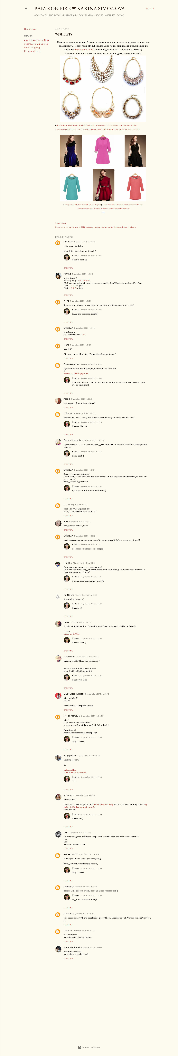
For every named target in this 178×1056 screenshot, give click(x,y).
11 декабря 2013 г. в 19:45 (91, 364)
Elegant (140, 205)
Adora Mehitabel (72, 947)
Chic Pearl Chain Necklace (96, 125)
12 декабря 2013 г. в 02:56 (88, 657)
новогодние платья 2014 (36, 40)
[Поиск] (150, 8)
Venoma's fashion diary (102, 804)
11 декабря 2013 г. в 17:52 (84, 242)
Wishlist (110, 15)
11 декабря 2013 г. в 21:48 (91, 422)
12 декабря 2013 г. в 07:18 (84, 795)
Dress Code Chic (72, 634)
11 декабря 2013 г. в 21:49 (91, 452)
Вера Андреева (72, 364)
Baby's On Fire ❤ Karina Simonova (79, 8)
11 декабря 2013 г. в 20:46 (93, 440)
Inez (66, 521)
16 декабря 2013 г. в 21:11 (84, 931)
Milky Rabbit (70, 656)
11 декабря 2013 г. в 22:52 (84, 536)
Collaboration (52, 15)
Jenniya (67, 274)
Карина (76, 255)
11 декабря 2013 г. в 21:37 (76, 505)
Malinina (68, 563)
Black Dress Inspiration (75, 694)
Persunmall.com (32, 51)
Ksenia (67, 399)
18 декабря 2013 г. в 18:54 (91, 947)
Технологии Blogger (89, 1047)
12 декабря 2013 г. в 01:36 (86, 595)
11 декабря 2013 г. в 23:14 (91, 545)
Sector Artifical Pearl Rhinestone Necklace (122, 125)
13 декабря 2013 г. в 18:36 (83, 914)
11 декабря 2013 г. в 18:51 (80, 301)
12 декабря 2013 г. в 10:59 (86, 887)
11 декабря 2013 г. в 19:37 (80, 345)
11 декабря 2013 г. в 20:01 (91, 256)
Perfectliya (69, 886)
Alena (66, 301)
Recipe (99, 15)
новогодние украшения (36, 44)
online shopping (32, 47)
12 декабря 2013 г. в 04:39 (92, 716)
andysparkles (70, 755)
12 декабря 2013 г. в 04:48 (88, 756)
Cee (66, 832)
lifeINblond (69, 595)
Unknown (68, 241)
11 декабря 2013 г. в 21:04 (84, 470)
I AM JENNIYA (83, 280)
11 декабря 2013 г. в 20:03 (91, 378)
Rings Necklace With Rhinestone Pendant (70, 125)
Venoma (68, 795)
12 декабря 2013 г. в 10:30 (89, 854)
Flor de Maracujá (72, 716)
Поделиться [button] (30, 29)
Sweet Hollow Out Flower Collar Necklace (98, 129)
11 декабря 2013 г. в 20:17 (84, 413)
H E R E (72, 285)
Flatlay (89, 15)
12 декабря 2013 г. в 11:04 (91, 777)
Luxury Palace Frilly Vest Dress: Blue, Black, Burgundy (83, 205)
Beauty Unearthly (72, 440)
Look (80, 15)
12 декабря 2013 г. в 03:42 (98, 694)
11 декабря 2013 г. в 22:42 (79, 521)
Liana (66, 622)
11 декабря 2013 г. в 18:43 (82, 274)
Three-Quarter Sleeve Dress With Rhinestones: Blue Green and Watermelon (104, 209)
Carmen (67, 913)
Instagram (69, 15)
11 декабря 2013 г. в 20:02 (91, 310)
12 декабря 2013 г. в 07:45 (80, 832)
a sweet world (70, 854)
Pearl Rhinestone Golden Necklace (128, 129)
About (38, 15)
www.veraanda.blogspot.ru (76, 373)
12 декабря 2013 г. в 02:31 (80, 622)
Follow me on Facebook (75, 772)
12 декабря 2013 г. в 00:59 (84, 563)
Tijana (66, 345)
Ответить (68, 268)
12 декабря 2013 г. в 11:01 (91, 577)
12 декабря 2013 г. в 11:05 (91, 895)
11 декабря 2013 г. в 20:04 (82, 399)
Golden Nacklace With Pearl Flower (69, 129)
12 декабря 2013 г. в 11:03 (91, 604)
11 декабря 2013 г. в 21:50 (91, 486)
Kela (83, 334)
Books (120, 15)
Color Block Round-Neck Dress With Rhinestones (120, 205)
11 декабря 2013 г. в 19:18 (84, 328)
